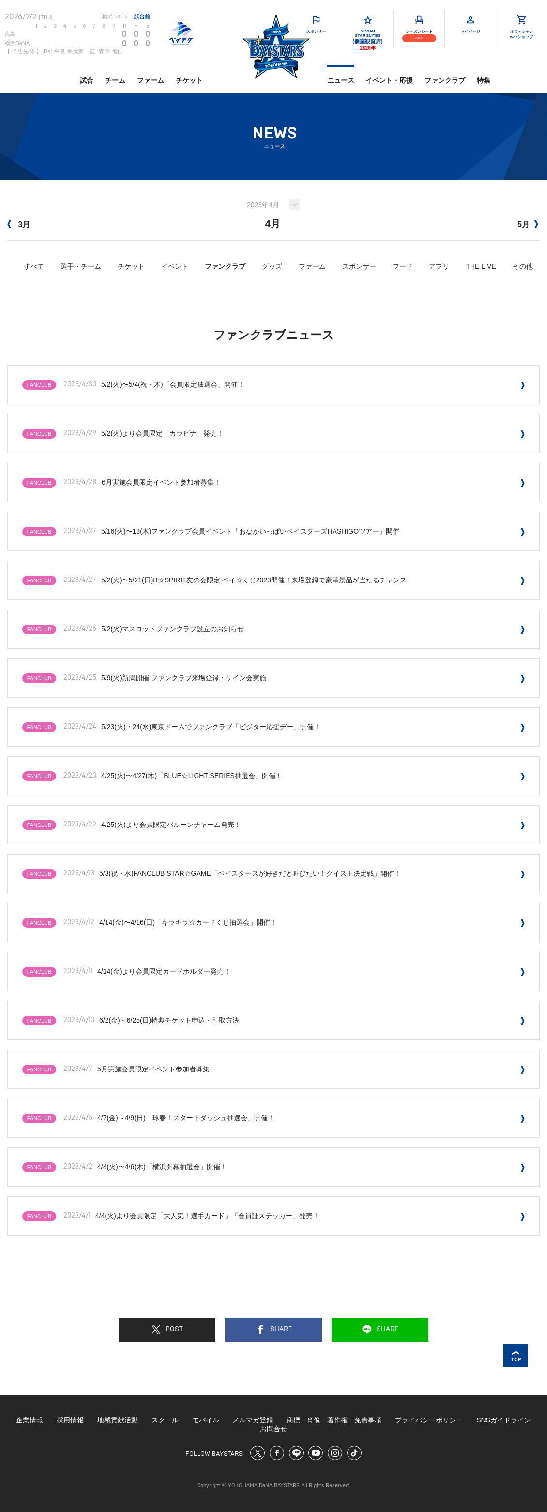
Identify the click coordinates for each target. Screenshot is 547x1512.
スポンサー (359, 266)
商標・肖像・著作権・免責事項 (334, 1420)
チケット (189, 80)
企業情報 (29, 1420)
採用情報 (70, 1420)
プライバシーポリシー (429, 1420)
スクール (165, 1420)
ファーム (150, 80)
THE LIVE (481, 266)
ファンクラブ (445, 80)
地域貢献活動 (117, 1420)
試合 (86, 80)
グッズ (272, 266)
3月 (18, 224)
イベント (174, 266)
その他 (523, 266)
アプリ (439, 266)
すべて (34, 266)
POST (167, 1329)
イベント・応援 (389, 80)
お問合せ (273, 1429)
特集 (483, 80)
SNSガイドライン (503, 1420)
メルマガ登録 (252, 1420)
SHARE (274, 1329)
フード (403, 266)
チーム (115, 80)
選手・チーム (81, 266)
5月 (527, 224)
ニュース (340, 80)
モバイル (205, 1420)
